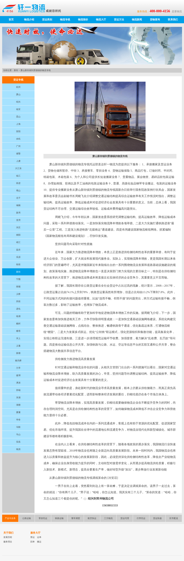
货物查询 (155, 19)
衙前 (18, 264)
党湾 (18, 220)
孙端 (18, 390)
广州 (18, 146)
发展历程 (7, 537)
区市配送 (173, 518)
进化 (18, 309)
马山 (18, 434)
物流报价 (83, 19)
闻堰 (18, 286)
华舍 (18, 419)
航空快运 (92, 518)
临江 (18, 176)
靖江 (18, 242)
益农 (18, 249)
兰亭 (18, 368)
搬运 (39, 541)
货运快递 (157, 518)
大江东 (18, 168)
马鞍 (18, 427)
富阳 (18, 131)
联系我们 (173, 19)
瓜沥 (18, 257)
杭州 (18, 87)
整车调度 (75, 518)
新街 (16, 70)
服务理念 (7, 541)
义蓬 (18, 345)
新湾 (18, 212)
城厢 (18, 205)
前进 (18, 183)
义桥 (18, 294)
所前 (18, 301)
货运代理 (124, 518)
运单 (39, 537)
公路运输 (26, 518)
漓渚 (18, 382)
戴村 (18, 323)
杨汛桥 (18, 360)
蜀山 (18, 190)
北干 (18, 198)
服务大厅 (35, 532)
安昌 (18, 442)
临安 (18, 109)
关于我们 (8, 532)
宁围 (18, 279)
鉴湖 (18, 375)
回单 (32, 541)
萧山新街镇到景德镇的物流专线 (35, 70)
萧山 (18, 94)
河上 (18, 338)
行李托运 (141, 518)
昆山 (18, 116)
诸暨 (18, 153)
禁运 (32, 537)
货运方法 (119, 19)
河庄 (18, 227)
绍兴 (18, 102)
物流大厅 (101, 19)
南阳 (18, 235)
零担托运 (43, 518)
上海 (18, 124)
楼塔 (18, 331)
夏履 (18, 412)
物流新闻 (137, 19)
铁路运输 (59, 518)
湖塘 (18, 405)
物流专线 (65, 19)
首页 (11, 19)
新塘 (18, 353)
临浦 (18, 316)
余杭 (18, 139)
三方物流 (108, 518)
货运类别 (47, 19)
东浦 (18, 397)
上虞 (18, 161)
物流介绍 (29, 19)
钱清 (18, 449)
